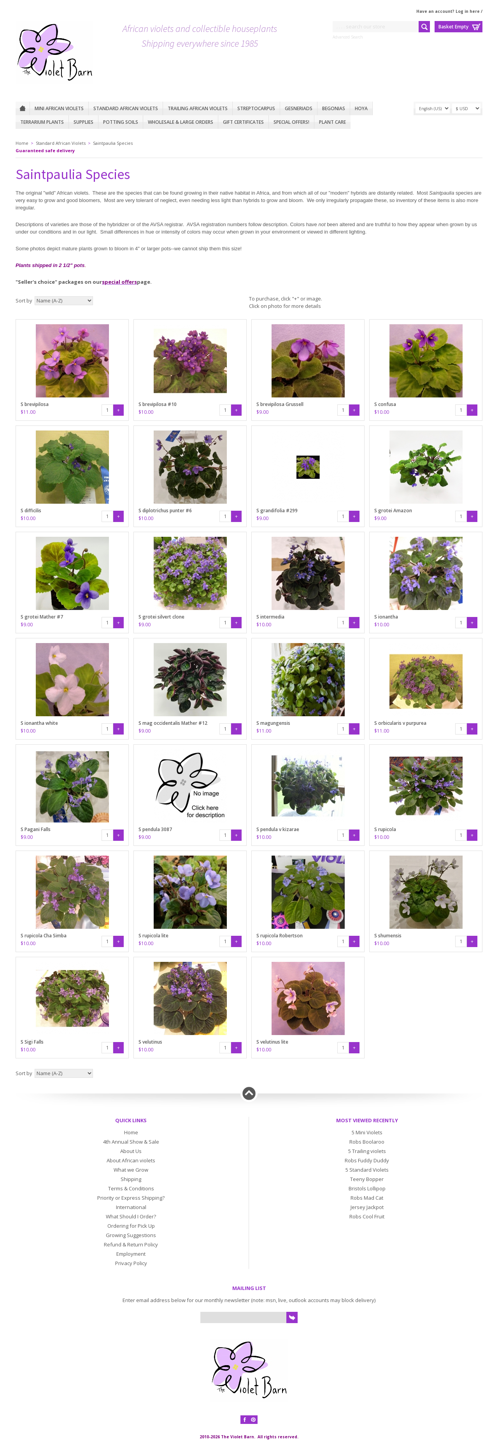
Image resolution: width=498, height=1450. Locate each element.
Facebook (244, 1419)
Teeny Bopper (367, 1179)
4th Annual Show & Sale (131, 1141)
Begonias (333, 108)
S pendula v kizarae (277, 829)
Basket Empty (453, 26)
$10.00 (146, 412)
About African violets (131, 1160)
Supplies (83, 122)
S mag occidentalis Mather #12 (173, 723)
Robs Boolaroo (366, 1141)
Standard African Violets (125, 108)
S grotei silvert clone (161, 616)
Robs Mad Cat (367, 1197)
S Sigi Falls (32, 1042)
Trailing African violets (198, 108)
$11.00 (28, 412)
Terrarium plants (42, 122)
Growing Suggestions (131, 1235)
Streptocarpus (256, 108)
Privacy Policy (131, 1263)
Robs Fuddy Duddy (367, 1160)
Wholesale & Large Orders (180, 122)
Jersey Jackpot (367, 1207)
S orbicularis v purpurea (400, 723)
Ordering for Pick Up (131, 1225)
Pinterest (253, 1419)
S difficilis (31, 510)
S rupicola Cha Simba (44, 935)
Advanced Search (348, 37)
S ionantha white (39, 723)
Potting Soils (120, 122)
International (131, 1207)
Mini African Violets (59, 108)
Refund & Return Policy (131, 1244)
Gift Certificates (243, 122)
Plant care (332, 122)
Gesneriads (298, 108)
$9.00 (262, 412)
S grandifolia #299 (277, 510)
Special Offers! (291, 122)
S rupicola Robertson (279, 935)
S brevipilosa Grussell (279, 404)
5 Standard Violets (367, 1169)
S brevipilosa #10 (158, 404)
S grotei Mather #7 (42, 616)
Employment (131, 1253)
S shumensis (388, 935)
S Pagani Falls (36, 829)
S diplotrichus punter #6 (165, 510)
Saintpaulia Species (113, 143)
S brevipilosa (35, 404)
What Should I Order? (131, 1216)
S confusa (385, 404)
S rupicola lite (153, 935)
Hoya (361, 108)
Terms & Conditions (131, 1188)
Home (23, 108)
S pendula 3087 (155, 829)
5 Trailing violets (367, 1151)
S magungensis (273, 723)
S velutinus (150, 1042)
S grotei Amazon (393, 510)
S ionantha (386, 616)
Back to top (249, 1093)
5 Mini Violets (367, 1132)
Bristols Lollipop (367, 1188)
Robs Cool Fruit (366, 1216)
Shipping (131, 1179)
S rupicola (385, 829)
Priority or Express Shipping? (131, 1197)
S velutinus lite (272, 1042)
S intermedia (270, 616)
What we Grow (131, 1169)
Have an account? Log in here (448, 11)
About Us (131, 1151)
